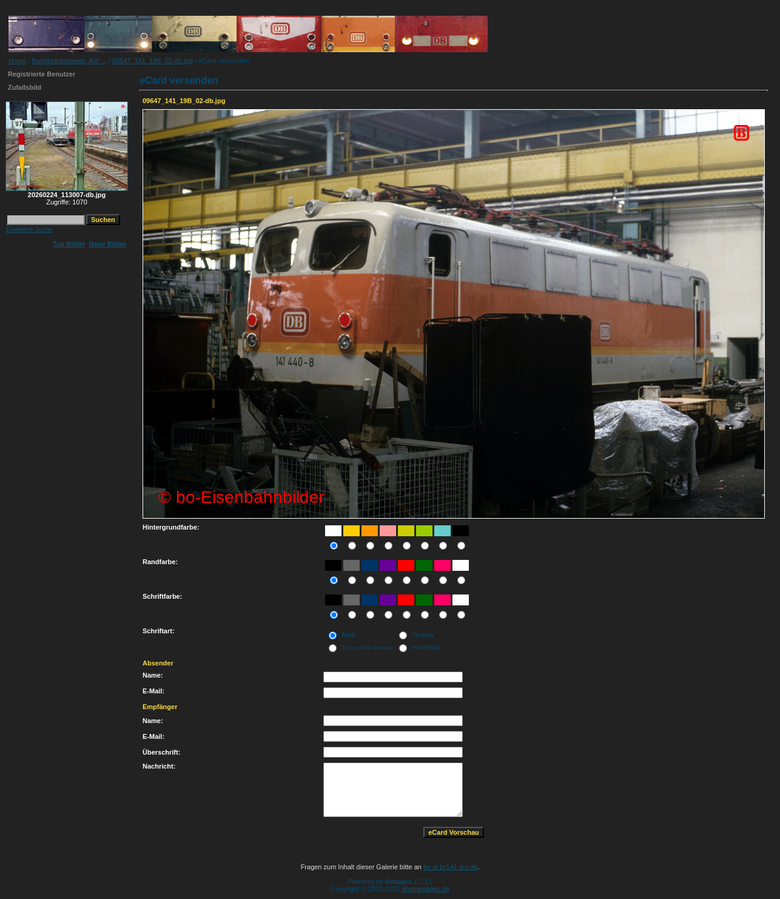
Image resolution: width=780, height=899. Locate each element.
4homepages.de (425, 888)
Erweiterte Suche (29, 229)
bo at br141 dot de (450, 866)
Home (17, 60)
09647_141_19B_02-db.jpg (152, 60)
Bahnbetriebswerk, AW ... (69, 60)
